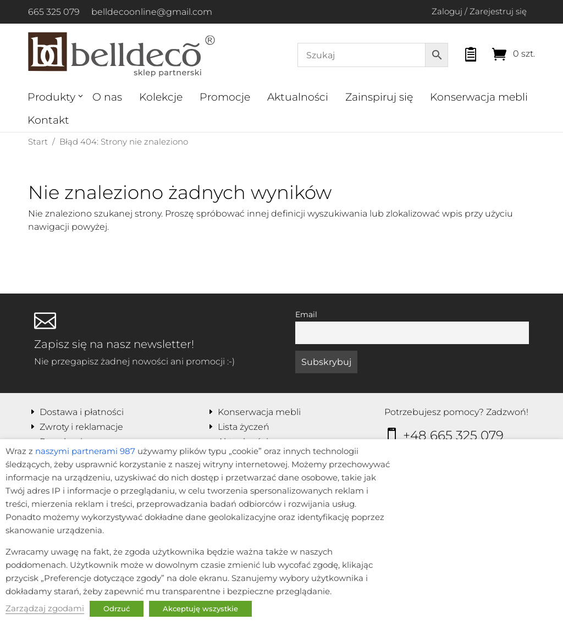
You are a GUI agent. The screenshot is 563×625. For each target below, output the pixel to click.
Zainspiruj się (379, 97)
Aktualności (297, 97)
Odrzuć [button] (116, 608)
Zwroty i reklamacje (81, 427)
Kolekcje (161, 97)
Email (306, 314)
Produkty (51, 97)
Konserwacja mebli (479, 97)
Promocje (225, 97)
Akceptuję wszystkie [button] (200, 608)
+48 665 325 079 (453, 435)
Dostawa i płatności (82, 412)
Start (38, 141)
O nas (107, 97)
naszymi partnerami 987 (85, 451)
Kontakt (48, 120)
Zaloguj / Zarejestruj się (479, 11)
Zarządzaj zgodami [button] (44, 608)
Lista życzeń (243, 427)
